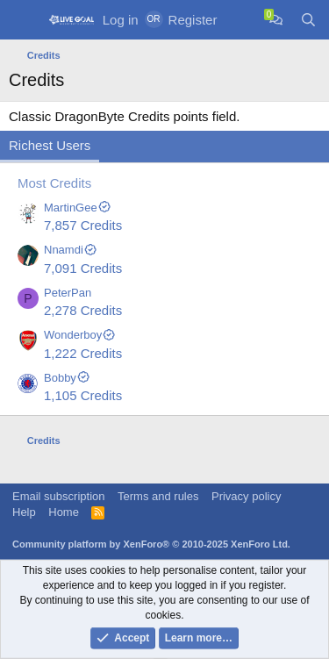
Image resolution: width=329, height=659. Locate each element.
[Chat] (276, 20)
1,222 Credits (83, 353)
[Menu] (24, 20)
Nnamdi (70, 249)
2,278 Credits (83, 310)
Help (24, 512)
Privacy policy (246, 496)
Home (63, 512)
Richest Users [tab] (49, 145)
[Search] (308, 20)
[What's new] (242, 20)
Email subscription (58, 496)
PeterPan (67, 292)
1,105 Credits (83, 395)
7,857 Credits (83, 225)
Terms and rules (158, 496)
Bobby (67, 377)
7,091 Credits (83, 268)
